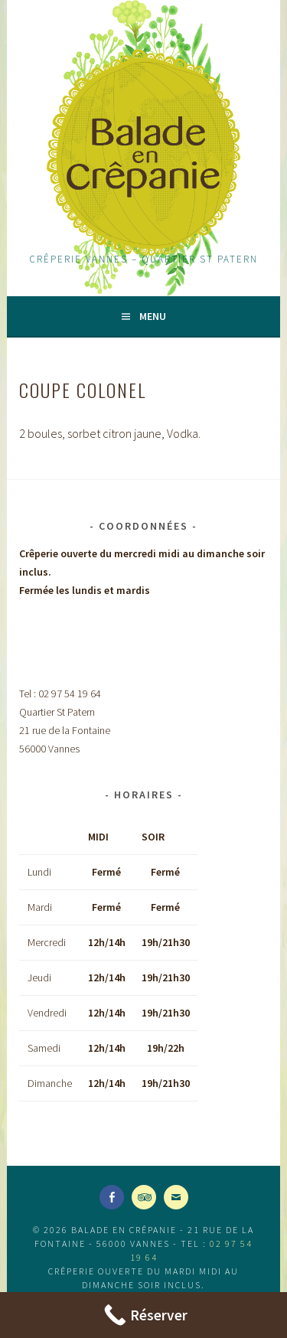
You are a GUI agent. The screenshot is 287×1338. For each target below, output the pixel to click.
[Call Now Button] (143, 1315)
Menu (152, 316)
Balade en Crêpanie (143, 152)
